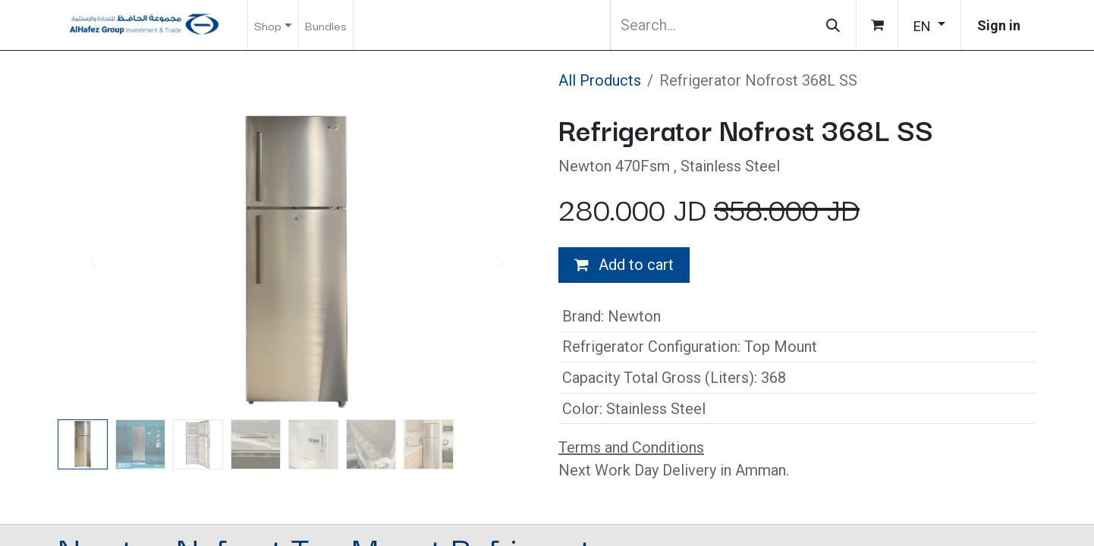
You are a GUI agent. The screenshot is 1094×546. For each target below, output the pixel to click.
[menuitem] (326, 25)
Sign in (998, 25)
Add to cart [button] (624, 265)
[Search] (833, 25)
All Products (599, 80)
